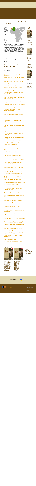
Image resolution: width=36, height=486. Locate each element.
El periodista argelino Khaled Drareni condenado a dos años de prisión (14, 117)
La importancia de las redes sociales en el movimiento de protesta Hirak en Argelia (13, 137)
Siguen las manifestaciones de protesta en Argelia (12, 197)
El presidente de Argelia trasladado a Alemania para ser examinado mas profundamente (12, 101)
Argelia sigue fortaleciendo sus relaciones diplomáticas (12, 76)
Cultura (23, 9)
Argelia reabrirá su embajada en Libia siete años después (13, 78)
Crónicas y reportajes (12, 9)
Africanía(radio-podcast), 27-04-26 (29, 70)
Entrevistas (19, 9)
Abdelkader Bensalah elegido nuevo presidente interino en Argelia (13, 189)
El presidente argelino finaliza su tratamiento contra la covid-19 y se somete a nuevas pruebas (14, 93)
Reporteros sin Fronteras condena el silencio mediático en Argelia (14, 209)
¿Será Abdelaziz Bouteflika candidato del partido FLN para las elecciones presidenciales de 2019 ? (13, 224)
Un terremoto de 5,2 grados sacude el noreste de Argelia (13, 91)
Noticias (8, 9)
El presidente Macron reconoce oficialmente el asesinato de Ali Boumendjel (14, 70)
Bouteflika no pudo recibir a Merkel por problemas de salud (13, 228)
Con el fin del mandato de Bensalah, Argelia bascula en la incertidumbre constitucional (13, 180)
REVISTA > (4, 9)
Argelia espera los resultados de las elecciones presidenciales (13, 158)
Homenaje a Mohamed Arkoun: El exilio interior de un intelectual (14, 68)
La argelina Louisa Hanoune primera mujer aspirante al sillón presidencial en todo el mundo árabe (13, 234)
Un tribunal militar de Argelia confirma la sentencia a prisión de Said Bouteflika (14, 144)
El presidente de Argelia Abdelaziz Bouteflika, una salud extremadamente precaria (12, 217)
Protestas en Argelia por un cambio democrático (11, 107)
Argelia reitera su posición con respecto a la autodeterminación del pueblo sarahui (14, 119)
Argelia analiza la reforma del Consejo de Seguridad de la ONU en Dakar (14, 151)
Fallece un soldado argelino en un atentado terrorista (12, 146)
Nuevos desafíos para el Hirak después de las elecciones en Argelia (13, 140)
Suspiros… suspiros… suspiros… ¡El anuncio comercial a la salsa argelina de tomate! (13, 66)
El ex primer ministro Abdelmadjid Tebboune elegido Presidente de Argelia (14, 156)
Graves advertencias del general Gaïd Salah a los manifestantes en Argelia (14, 204)
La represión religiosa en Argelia (9, 166)
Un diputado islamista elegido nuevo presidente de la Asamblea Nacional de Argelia (14, 177)
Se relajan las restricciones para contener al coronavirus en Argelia (13, 112)
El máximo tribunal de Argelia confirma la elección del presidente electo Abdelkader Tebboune (14, 154)
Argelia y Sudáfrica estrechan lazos (9, 81)
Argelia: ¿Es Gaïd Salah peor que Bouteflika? (11, 182)
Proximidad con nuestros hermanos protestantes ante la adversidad (13, 168)
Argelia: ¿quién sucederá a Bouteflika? (10, 230)
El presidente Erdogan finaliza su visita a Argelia (11, 142)
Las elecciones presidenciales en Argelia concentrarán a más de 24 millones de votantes (14, 160)
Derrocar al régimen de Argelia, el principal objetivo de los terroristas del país (13, 74)
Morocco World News (9, 54)
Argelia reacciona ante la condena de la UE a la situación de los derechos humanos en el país (14, 89)
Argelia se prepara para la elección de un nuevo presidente (13, 191)
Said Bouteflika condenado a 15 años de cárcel (11, 171)
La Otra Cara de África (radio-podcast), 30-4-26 (29, 77)
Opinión (17, 9)
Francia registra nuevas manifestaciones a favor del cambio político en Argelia (13, 195)
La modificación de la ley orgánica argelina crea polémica (13, 164)
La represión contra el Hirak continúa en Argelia (11, 133)
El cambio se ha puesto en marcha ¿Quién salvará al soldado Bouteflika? (13, 232)
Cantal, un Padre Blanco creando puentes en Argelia (12, 97)
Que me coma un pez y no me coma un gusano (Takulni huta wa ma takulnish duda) (14, 114)
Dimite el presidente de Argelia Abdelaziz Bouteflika (12, 193)
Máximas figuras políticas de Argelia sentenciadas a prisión (13, 162)
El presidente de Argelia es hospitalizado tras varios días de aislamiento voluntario (13, 103)
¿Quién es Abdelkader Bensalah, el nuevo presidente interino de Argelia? (14, 187)
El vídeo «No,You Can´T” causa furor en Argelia (11, 211)
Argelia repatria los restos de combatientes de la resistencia (13, 126)
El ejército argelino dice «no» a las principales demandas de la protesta (13, 184)
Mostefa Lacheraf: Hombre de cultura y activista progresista (13, 72)
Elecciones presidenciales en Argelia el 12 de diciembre (12, 170)
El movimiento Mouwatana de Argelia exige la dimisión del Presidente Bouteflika (13, 227)
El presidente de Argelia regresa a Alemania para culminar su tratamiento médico (13, 84)
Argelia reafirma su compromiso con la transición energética (13, 80)
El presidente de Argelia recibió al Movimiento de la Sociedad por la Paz (14, 148)
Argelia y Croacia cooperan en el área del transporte (12, 98)
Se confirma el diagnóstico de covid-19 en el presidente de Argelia (14, 95)
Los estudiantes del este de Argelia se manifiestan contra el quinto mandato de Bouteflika (13, 207)
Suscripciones (26, 9)
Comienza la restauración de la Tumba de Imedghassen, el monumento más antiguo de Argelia (13, 63)
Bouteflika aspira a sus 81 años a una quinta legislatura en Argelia (14, 215)
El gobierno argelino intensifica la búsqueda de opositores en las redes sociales (14, 129)
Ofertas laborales (30, 9)
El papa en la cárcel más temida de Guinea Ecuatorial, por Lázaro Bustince (29, 57)
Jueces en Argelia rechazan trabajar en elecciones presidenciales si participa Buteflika (14, 202)
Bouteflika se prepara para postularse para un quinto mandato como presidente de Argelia (13, 221)
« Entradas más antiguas (7, 264)
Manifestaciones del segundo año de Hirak (10, 135)
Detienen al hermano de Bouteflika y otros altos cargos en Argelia (14, 173)
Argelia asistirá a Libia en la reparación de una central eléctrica (13, 105)
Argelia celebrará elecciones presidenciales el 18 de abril (13, 219)
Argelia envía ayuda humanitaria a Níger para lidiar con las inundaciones (13, 109)
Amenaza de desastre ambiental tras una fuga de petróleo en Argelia (13, 122)
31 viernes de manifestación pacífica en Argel (11, 175)
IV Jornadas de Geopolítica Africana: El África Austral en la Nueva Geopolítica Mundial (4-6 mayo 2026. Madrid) (29, 50)
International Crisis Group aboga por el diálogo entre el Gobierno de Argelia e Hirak (14, 125)
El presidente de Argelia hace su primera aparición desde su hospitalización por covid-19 (13, 86)
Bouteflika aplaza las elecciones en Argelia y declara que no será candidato (14, 199)
